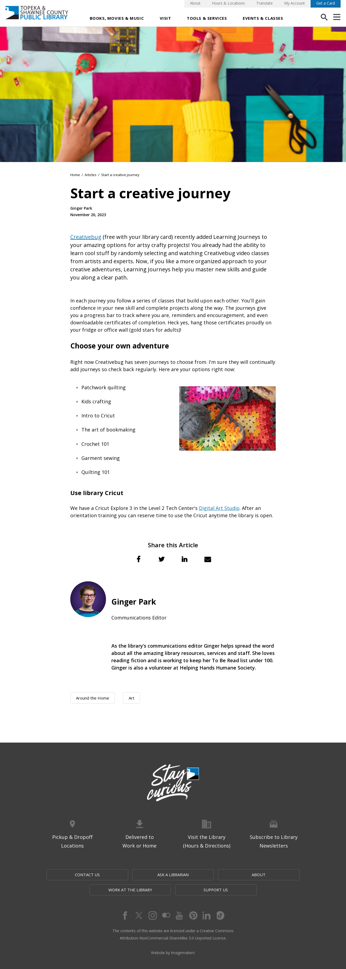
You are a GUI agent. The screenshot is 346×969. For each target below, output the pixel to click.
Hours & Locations (228, 3)
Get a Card (325, 3)
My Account (294, 3)
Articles (91, 174)
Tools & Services (207, 18)
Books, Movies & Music (117, 18)
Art (131, 698)
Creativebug (85, 236)
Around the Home (92, 698)
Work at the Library (228, 874)
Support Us (280, 874)
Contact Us (65, 874)
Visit (165, 18)
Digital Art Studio (219, 508)
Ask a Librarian (119, 874)
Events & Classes (263, 18)
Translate (264, 3)
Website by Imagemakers (173, 938)
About (195, 3)
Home (75, 174)
